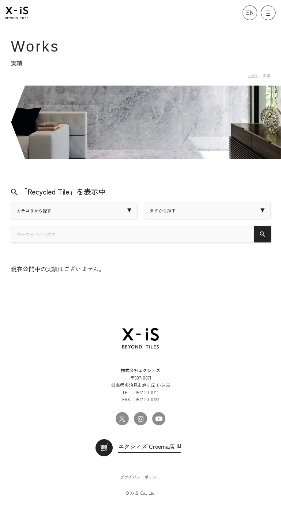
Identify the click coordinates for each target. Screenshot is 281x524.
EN (250, 13)
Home (253, 75)
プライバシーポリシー (140, 477)
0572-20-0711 (146, 392)
